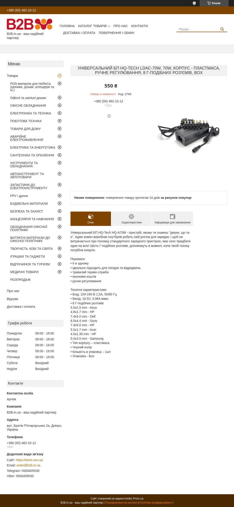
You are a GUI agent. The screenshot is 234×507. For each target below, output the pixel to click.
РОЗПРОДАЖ (20, 280)
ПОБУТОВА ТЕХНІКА (26, 121)
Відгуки (12, 299)
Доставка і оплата (79, 33)
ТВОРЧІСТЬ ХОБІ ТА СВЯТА (31, 249)
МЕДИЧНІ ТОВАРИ (24, 272)
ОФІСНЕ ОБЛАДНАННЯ (28, 105)
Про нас (120, 26)
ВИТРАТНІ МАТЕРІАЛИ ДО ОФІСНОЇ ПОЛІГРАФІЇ (30, 239)
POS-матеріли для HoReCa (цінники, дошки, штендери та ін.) (32, 87)
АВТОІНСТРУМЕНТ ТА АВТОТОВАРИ (27, 175)
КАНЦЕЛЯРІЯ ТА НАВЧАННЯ (32, 219)
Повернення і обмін (116, 33)
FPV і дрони (19, 196)
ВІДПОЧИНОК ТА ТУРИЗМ (30, 264)
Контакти (139, 26)
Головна (67, 26)
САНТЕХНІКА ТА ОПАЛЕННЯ (32, 155)
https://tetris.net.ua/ (29, 460)
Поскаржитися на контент (121, 502)
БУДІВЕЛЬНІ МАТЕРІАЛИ (29, 203)
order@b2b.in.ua (28, 465)
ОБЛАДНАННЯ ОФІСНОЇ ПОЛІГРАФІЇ (28, 228)
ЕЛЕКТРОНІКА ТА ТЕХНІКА (30, 113)
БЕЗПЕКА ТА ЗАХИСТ (26, 211)
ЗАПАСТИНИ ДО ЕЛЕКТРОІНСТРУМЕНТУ (28, 186)
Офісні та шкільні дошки (28, 98)
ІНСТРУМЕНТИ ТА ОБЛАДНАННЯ (24, 164)
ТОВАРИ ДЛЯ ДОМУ (25, 129)
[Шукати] (222, 29)
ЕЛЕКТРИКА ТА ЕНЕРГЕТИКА (32, 147)
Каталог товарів (92, 26)
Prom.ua (138, 498)
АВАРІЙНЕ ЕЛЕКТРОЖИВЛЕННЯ (26, 138)
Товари (12, 76)
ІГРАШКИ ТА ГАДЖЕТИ (27, 256)
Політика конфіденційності (157, 502)
